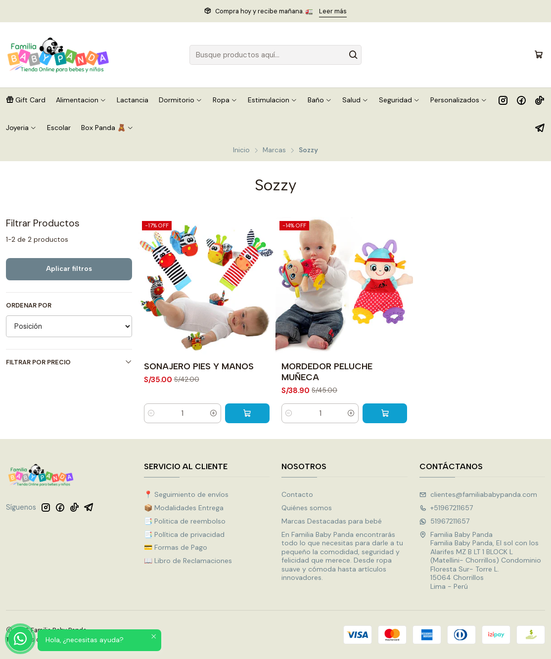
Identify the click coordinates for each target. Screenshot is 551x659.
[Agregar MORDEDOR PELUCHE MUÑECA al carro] (385, 413)
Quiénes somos (306, 507)
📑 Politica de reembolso (185, 521)
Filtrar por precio (69, 362)
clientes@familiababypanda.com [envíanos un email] (478, 494)
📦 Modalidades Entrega (184, 507)
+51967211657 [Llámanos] (446, 507)
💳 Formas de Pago (175, 547)
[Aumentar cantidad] (214, 413)
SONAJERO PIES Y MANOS (199, 366)
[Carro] (538, 55)
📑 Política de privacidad (184, 534)
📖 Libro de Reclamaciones (188, 560)
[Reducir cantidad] (151, 413)
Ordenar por (28, 305)
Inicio (241, 150)
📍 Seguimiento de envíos (186, 494)
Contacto (297, 494)
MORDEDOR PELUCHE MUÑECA (326, 371)
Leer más (333, 11)
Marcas (274, 150)
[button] (26, 100)
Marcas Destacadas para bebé (331, 521)
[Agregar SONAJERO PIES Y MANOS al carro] (247, 413)
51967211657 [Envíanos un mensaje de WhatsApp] (444, 521)
